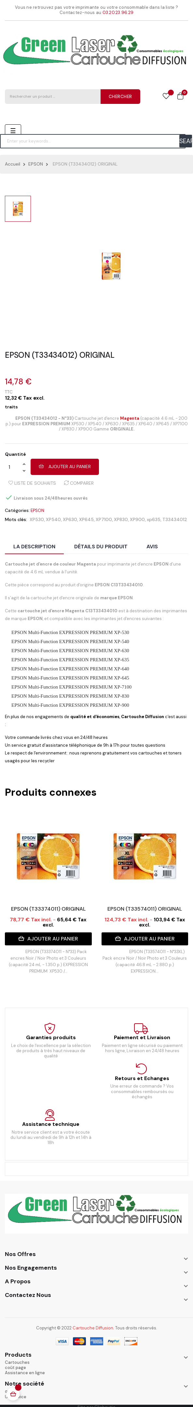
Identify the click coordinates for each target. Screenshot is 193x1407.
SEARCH (185, 141)
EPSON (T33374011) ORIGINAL (48, 908)
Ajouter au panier (65, 466)
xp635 (153, 519)
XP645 (86, 519)
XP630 (70, 519)
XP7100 (104, 519)
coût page (15, 1367)
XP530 (37, 519)
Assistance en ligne (25, 1373)
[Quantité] (13, 467)
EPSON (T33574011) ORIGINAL (144, 908)
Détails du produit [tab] (101, 546)
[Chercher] (93, 141)
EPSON (37, 510)
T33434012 (174, 519)
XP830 (121, 519)
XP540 (53, 519)
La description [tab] (34, 546)
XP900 (137, 519)
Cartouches (17, 1362)
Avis (152, 546)
